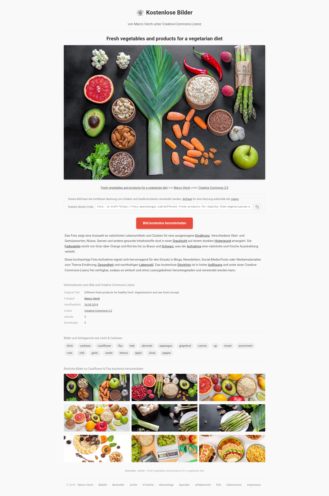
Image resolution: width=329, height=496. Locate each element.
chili (81, 353)
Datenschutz (234, 485)
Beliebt (103, 485)
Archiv (141, 471)
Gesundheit (106, 265)
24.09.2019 (91, 305)
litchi (70, 346)
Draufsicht (180, 241)
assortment (246, 346)
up (215, 346)
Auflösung (215, 265)
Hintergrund (222, 241)
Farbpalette (73, 247)
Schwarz (168, 247)
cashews (85, 346)
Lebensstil (146, 265)
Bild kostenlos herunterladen (164, 224)
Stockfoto (184, 265)
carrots (202, 346)
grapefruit (185, 346)
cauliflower (104, 346)
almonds (147, 346)
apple (138, 353)
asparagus (165, 346)
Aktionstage (166, 485)
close (152, 353)
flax (120, 346)
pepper (166, 353)
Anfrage (187, 199)
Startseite (130, 471)
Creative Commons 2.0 (213, 187)
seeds (109, 353)
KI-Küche (148, 485)
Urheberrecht (203, 485)
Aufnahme (194, 247)
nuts (69, 353)
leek (132, 346)
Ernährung (202, 236)
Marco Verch (182, 187)
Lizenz (235, 199)
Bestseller (118, 485)
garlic (94, 353)
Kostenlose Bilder (164, 12)
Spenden (184, 485)
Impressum (254, 485)
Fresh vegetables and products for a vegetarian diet (134, 187)
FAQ (218, 485)
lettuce (124, 353)
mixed (227, 346)
